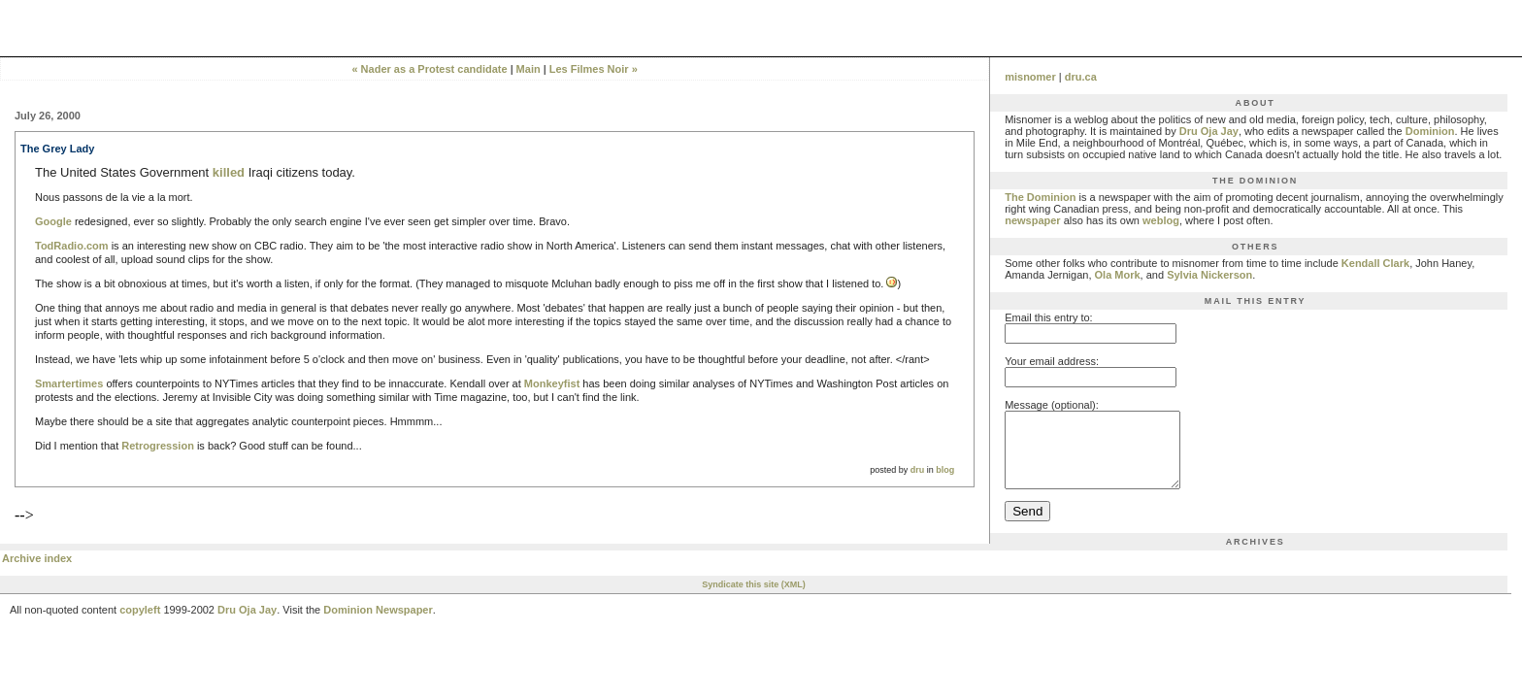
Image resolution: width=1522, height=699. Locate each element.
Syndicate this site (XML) (754, 599)
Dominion (1430, 131)
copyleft (139, 624)
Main (528, 69)
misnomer (1030, 77)
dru (917, 470)
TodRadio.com (72, 245)
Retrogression (157, 445)
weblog (1160, 220)
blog (945, 470)
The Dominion (1040, 197)
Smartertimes (69, 383)
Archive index (37, 573)
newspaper (1032, 220)
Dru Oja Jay (1209, 131)
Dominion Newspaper (377, 624)
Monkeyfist (551, 383)
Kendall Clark (1375, 263)
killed (229, 172)
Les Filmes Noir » (593, 69)
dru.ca (1081, 77)
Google (53, 221)
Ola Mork (1118, 275)
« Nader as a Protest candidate (429, 69)
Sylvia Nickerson (1209, 275)
